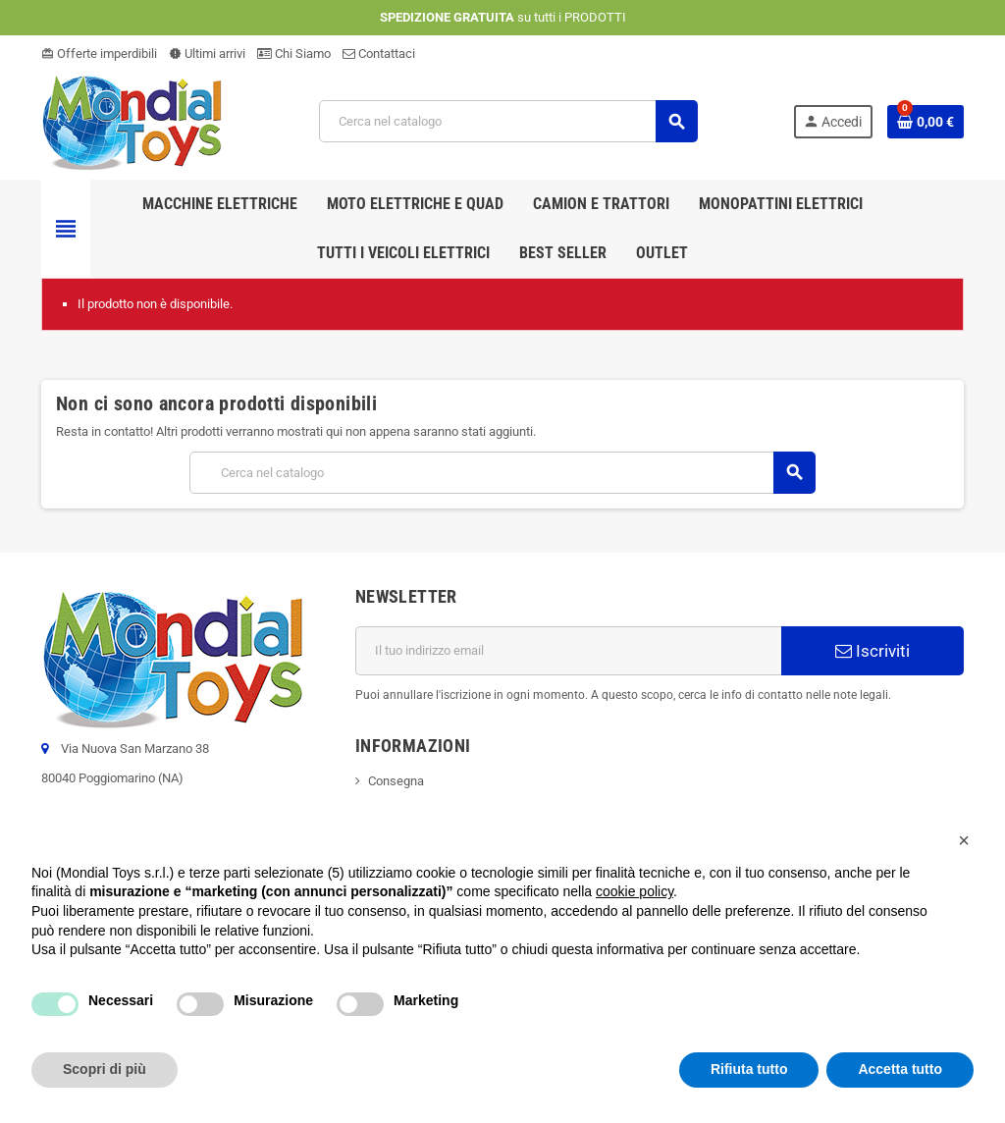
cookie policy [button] (634, 891)
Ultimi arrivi (207, 53)
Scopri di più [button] (104, 1069)
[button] (963, 840)
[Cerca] (508, 121)
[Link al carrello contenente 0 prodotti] (925, 121)
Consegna (396, 781)
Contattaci (379, 53)
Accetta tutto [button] (900, 1069)
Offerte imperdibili (99, 53)
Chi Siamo (294, 53)
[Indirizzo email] (568, 650)
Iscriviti (872, 651)
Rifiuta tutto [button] (749, 1069)
